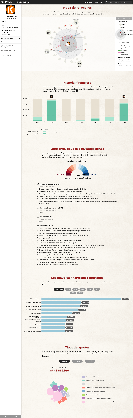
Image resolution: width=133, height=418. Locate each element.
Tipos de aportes (6, 55)
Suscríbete (99, 2)
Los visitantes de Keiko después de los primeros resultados (57, 233)
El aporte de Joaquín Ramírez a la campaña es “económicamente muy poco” (61, 250)
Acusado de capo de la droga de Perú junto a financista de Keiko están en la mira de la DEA (66, 247)
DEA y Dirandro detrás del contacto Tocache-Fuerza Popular (56, 243)
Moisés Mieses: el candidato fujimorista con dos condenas (56, 262)
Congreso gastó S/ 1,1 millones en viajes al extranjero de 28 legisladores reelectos (64, 231)
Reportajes (88, 2)
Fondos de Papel (23, 2)
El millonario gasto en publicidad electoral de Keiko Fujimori (56, 255)
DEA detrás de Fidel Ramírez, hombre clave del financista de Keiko (59, 240)
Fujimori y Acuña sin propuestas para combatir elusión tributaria (57, 264)
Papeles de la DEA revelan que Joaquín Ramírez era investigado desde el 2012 (63, 235)
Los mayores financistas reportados (8, 51)
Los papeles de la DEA (45, 238)
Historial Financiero (7, 42)
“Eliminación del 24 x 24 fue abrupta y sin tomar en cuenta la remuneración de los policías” (66, 260)
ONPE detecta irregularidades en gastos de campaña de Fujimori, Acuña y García (63, 257)
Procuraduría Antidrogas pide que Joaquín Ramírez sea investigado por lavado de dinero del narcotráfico (70, 245)
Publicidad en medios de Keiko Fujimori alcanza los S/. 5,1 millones (59, 252)
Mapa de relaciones (7, 38)
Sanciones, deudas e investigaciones (7, 46)
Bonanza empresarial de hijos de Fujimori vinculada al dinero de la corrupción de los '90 (65, 228)
